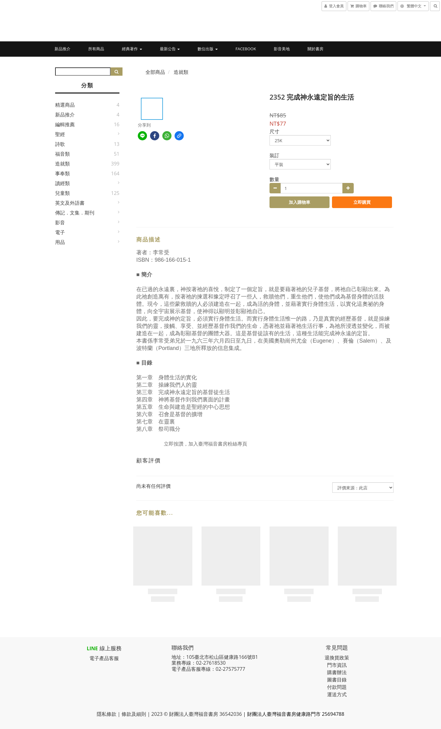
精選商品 (65, 104)
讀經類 (62, 183)
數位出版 (207, 48)
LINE (92, 648)
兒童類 (62, 193)
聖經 (60, 134)
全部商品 (155, 72)
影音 (60, 222)
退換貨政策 (337, 657)
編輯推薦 (65, 124)
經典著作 (132, 48)
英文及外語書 (70, 202)
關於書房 (315, 48)
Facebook (246, 48)
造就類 (62, 163)
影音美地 (282, 48)
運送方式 (337, 694)
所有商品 (96, 48)
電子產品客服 (104, 658)
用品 (60, 242)
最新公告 (170, 48)
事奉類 (62, 173)
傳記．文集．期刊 (74, 212)
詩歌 (60, 144)
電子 (60, 232)
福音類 (62, 153)
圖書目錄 (337, 679)
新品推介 (62, 48)
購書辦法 (337, 672)
